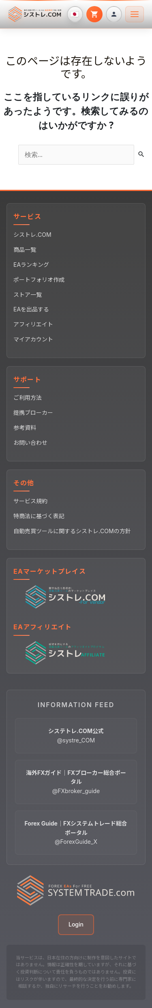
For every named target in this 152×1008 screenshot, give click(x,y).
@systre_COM (76, 735)
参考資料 (24, 427)
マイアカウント (33, 339)
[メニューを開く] (134, 14)
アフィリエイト (33, 324)
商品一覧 (24, 249)
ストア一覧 (27, 294)
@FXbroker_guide (76, 781)
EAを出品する (31, 309)
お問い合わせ (30, 442)
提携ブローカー (33, 412)
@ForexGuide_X (76, 832)
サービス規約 (30, 501)
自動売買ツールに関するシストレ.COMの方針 (72, 531)
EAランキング (31, 264)
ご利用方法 (27, 397)
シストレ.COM (32, 234)
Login (76, 924)
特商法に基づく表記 (38, 516)
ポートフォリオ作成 (38, 279)
